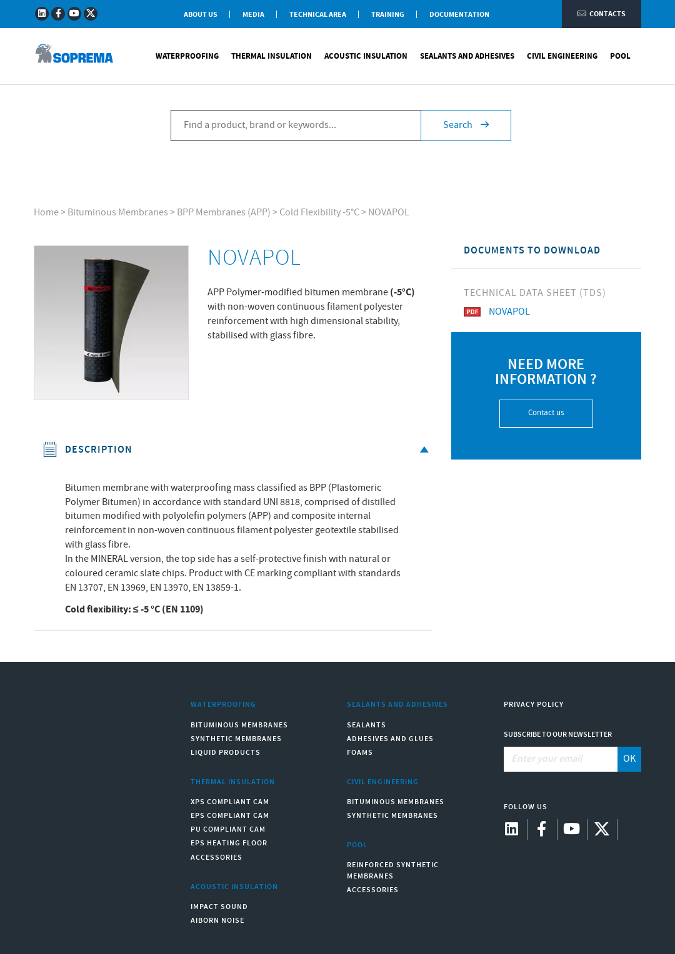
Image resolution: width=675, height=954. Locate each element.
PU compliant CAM (228, 829)
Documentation (459, 14)
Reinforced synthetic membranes (393, 870)
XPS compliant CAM (230, 802)
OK (629, 758)
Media (253, 14)
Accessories (216, 857)
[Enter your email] (561, 759)
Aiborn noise (217, 920)
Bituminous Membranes (118, 212)
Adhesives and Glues (390, 739)
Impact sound (219, 907)
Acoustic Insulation (366, 56)
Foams (360, 752)
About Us (201, 14)
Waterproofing (187, 56)
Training (387, 14)
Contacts (602, 14)
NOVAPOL (388, 212)
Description (237, 449)
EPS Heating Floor (229, 843)
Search (466, 125)
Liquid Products (226, 752)
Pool (620, 56)
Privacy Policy (534, 704)
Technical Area (317, 14)
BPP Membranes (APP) (224, 212)
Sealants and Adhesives (467, 56)
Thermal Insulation (271, 56)
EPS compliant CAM (230, 815)
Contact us (546, 413)
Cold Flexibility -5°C (319, 212)
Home (46, 212)
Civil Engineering (562, 56)
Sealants (366, 725)
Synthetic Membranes (236, 739)
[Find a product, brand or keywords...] (296, 125)
